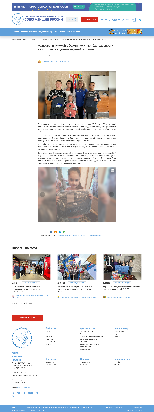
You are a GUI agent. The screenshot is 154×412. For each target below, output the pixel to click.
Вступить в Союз (90, 19)
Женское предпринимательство (92, 336)
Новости (24, 31)
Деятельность (87, 328)
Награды (49, 336)
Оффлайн (118, 364)
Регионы (33, 31)
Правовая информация (114, 407)
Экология (83, 341)
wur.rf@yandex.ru (23, 387)
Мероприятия (122, 359)
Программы (50, 341)
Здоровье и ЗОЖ (86, 331)
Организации (51, 364)
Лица (48, 331)
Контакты (77, 31)
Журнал (117, 336)
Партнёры (49, 339)
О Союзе (15, 31)
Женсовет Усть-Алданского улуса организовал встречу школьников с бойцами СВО (27, 289)
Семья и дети (63, 235)
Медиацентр (43, 31)
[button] (42, 194)
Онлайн (117, 362)
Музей (69, 31)
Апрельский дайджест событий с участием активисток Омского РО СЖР (122, 288)
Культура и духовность (31, 283)
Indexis (140, 410)
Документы (50, 344)
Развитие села (85, 347)
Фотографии (119, 331)
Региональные (85, 364)
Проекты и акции (57, 31)
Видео (116, 334)
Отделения (50, 362)
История (49, 334)
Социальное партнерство (89, 344)
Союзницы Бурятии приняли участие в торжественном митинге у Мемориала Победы (74, 289)
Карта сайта (138, 407)
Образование (95, 235)
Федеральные (85, 362)
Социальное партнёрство (79, 235)
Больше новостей (22, 303)
